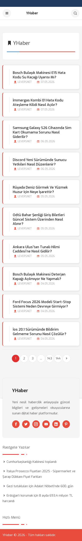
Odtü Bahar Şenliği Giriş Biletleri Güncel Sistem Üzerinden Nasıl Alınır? (39, 219)
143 (49, 358)
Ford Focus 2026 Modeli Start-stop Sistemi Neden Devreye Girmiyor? (42, 304)
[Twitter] (26, 424)
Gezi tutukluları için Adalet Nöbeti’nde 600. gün (40, 486)
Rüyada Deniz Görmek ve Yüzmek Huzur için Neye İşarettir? (40, 189)
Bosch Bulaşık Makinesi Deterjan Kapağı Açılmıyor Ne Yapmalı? (39, 276)
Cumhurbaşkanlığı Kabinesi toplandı (32, 462)
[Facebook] (16, 424)
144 (58, 358)
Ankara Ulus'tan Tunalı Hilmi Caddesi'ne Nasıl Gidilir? (36, 249)
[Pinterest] (66, 424)
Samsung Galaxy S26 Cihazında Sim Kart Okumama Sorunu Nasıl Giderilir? (42, 132)
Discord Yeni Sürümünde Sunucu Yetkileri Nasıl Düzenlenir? (39, 162)
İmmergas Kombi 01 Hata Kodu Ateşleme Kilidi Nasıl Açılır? (38, 102)
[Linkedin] (56, 424)
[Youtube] (46, 424)
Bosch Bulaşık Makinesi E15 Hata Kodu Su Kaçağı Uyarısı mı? (39, 74)
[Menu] (7, 13)
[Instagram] (36, 424)
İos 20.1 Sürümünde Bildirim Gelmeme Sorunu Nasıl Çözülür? (39, 331)
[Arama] (75, 13)
